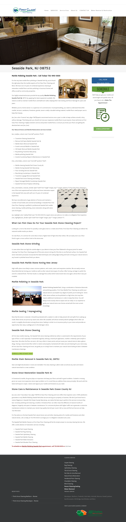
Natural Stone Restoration (72, 476)
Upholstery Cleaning (70, 468)
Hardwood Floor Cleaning (72, 478)
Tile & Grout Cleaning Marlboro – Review (25, 496)
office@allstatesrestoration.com (106, 2)
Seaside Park (18, 422)
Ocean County (36, 400)
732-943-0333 (103, 81)
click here (68, 446)
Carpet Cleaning (69, 462)
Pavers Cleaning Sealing (72, 486)
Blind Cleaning (68, 484)
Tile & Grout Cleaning (70, 470)
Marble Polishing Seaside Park (52, 287)
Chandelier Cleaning (70, 481)
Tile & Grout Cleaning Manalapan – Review (25, 501)
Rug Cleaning (68, 465)
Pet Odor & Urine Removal (72, 473)
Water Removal (69, 489)
